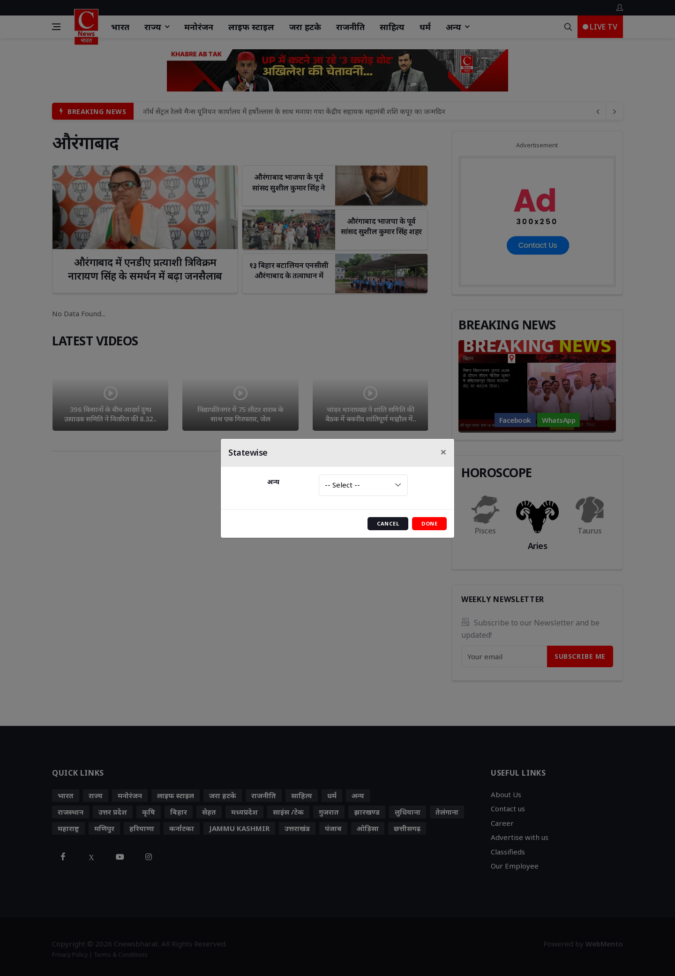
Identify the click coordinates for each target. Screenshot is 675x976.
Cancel (388, 523)
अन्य (273, 481)
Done (429, 523)
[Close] (443, 452)
